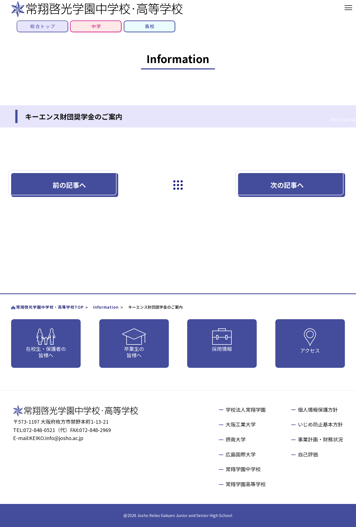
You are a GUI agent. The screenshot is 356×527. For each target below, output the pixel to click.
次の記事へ (287, 185)
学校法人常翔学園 (246, 409)
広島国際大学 (241, 454)
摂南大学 (236, 439)
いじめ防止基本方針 (320, 424)
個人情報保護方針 (318, 409)
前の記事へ (69, 185)
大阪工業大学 (241, 424)
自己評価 (308, 454)
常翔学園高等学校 (246, 484)
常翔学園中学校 (243, 469)
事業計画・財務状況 (320, 439)
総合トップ (42, 26)
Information (106, 307)
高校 (150, 26)
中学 (97, 26)
